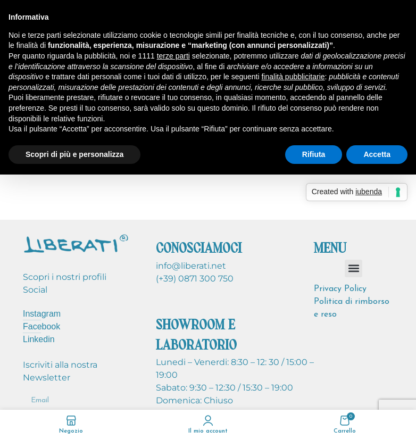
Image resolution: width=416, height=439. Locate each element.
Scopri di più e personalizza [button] (74, 154)
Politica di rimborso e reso (351, 308)
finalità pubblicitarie (293, 76)
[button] (353, 268)
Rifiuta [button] (314, 154)
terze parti (173, 56)
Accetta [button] (376, 154)
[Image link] (76, 242)
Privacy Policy (340, 289)
